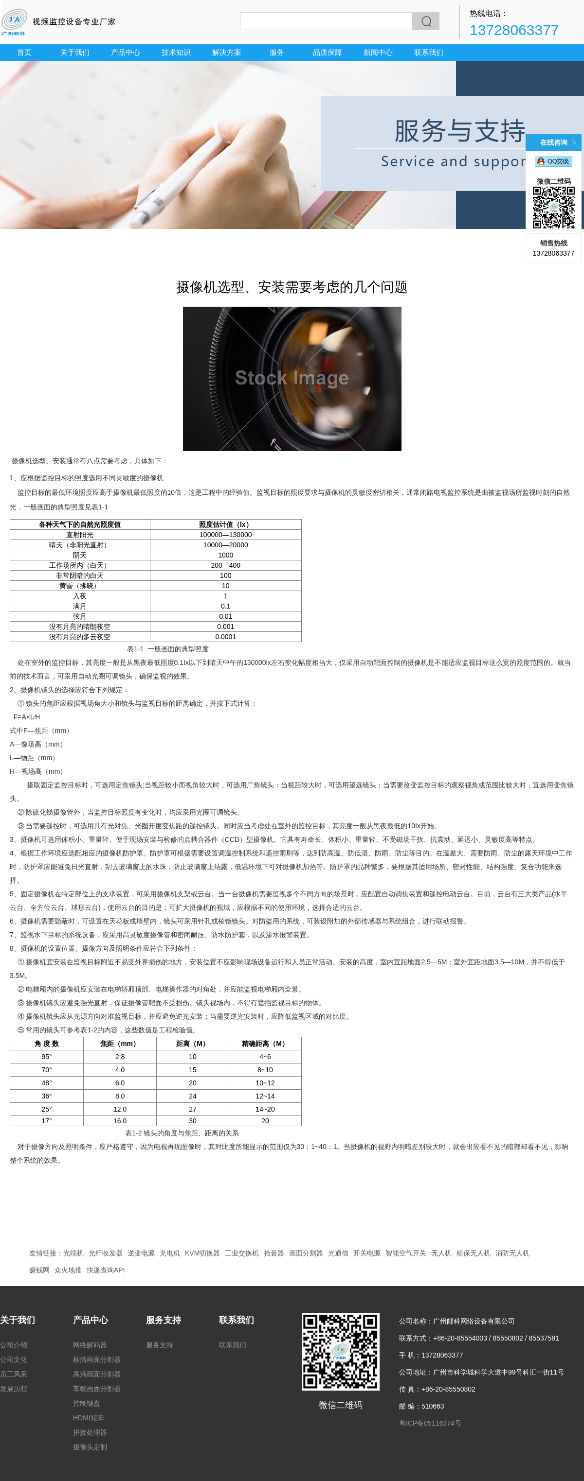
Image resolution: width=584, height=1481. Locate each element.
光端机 (73, 1253)
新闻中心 (378, 52)
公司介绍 (13, 1345)
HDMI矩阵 (88, 1418)
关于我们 (75, 52)
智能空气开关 (405, 1253)
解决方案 (226, 52)
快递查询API (106, 1270)
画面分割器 (306, 1253)
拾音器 (274, 1253)
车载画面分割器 (97, 1389)
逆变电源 (141, 1253)
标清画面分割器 (97, 1359)
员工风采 (13, 1374)
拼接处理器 (90, 1432)
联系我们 (428, 52)
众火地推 (68, 1270)
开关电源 (367, 1253)
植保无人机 (473, 1253)
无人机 (441, 1253)
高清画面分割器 (97, 1374)
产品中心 (125, 52)
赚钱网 (39, 1270)
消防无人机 (512, 1253)
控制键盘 (86, 1403)
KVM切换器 (202, 1253)
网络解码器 (90, 1345)
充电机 (170, 1253)
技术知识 (176, 52)
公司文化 (13, 1359)
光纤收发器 (106, 1253)
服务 (277, 52)
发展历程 (13, 1389)
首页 (24, 52)
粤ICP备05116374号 (430, 1423)
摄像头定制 (90, 1447)
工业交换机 (242, 1253)
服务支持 (163, 1320)
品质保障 (327, 52)
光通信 (338, 1253)
